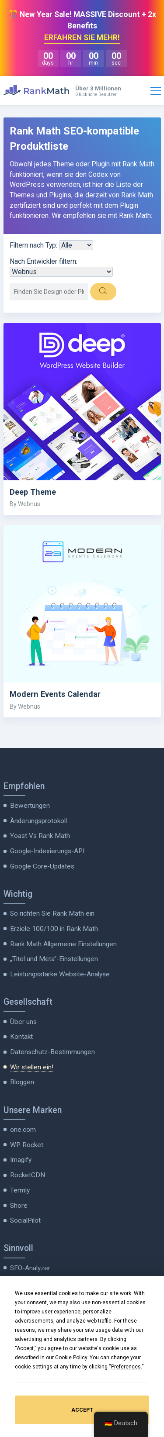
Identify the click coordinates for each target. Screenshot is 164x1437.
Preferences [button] (126, 1367)
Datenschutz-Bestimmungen (52, 1052)
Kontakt (21, 1037)
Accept (82, 1410)
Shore (19, 1206)
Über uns (23, 1022)
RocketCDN (27, 1175)
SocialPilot (25, 1220)
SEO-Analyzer (30, 1268)
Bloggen (22, 1082)
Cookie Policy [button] (71, 1357)
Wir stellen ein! (31, 1067)
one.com (23, 1130)
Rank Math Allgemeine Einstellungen (63, 944)
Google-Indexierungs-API (47, 851)
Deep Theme (33, 491)
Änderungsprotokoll (38, 821)
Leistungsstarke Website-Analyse (60, 974)
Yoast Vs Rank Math (40, 836)
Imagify (20, 1160)
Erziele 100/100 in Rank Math (54, 929)
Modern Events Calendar (55, 694)
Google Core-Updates (42, 866)
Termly (20, 1190)
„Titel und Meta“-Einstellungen (54, 959)
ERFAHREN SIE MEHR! (82, 37)
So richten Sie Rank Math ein (52, 913)
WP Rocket (26, 1145)
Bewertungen (30, 806)
